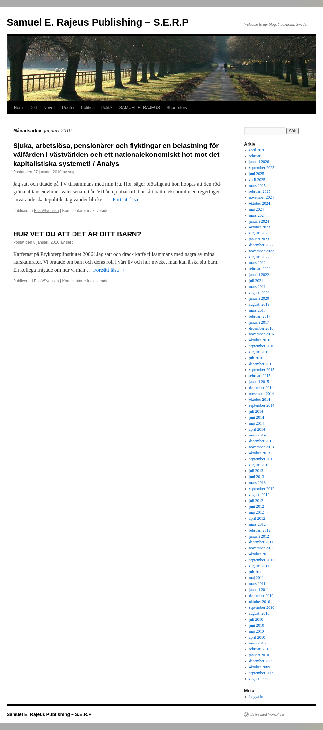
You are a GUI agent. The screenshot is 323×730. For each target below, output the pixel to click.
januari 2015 (259, 381)
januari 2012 (259, 536)
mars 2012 (257, 524)
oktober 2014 (259, 399)
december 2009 (261, 661)
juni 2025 (256, 173)
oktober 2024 (259, 203)
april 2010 (257, 637)
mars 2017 (257, 310)
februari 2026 (260, 156)
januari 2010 (259, 655)
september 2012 (261, 488)
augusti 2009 (259, 679)
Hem (18, 107)
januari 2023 (259, 239)
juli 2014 (256, 411)
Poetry (68, 107)
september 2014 (261, 405)
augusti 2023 (259, 233)
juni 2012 (256, 506)
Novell (49, 107)
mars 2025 (257, 185)
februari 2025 (260, 191)
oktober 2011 (259, 554)
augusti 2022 (259, 257)
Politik (107, 107)
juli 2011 (256, 572)
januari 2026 (259, 161)
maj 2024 (256, 209)
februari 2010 (260, 649)
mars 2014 (257, 435)
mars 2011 (257, 583)
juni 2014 (256, 417)
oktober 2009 (259, 667)
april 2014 (257, 429)
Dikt (33, 107)
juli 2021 (256, 280)
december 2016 (261, 328)
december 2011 (261, 542)
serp (71, 172)
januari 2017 (259, 322)
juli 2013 (256, 471)
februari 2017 (260, 316)
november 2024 (261, 197)
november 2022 (261, 251)
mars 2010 (257, 643)
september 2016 (261, 346)
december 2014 (261, 387)
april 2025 (257, 179)
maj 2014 (256, 423)
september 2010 (261, 607)
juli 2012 (256, 500)
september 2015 (261, 369)
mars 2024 (257, 215)
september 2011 (261, 560)
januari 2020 (259, 298)
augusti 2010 (259, 613)
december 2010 (261, 595)
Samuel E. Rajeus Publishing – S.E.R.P (98, 22)
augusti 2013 (259, 465)
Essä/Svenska (46, 210)
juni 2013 (256, 476)
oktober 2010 (259, 601)
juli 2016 (256, 358)
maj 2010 (256, 631)
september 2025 (261, 167)
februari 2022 (260, 268)
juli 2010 (256, 619)
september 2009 (261, 673)
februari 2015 (260, 375)
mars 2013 (257, 482)
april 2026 (257, 150)
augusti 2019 (259, 304)
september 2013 (261, 459)
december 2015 (261, 364)
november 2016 (261, 334)
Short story (176, 107)
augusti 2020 (259, 292)
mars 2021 (257, 286)
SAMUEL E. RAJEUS (139, 107)
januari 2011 (259, 589)
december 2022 (261, 245)
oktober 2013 (259, 453)
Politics (88, 107)
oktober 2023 (259, 227)
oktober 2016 (259, 340)
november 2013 (261, 447)
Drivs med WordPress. (268, 714)
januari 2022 (259, 274)
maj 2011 (256, 577)
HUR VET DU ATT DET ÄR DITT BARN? (77, 234)
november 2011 (261, 548)
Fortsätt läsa (129, 199)
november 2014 (261, 393)
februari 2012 (260, 530)
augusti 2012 (259, 494)
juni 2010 (256, 625)
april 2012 (257, 518)
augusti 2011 (259, 566)
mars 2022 (257, 263)
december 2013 (261, 441)
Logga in (256, 696)
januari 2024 (259, 221)
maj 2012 (256, 512)
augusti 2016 (259, 352)
